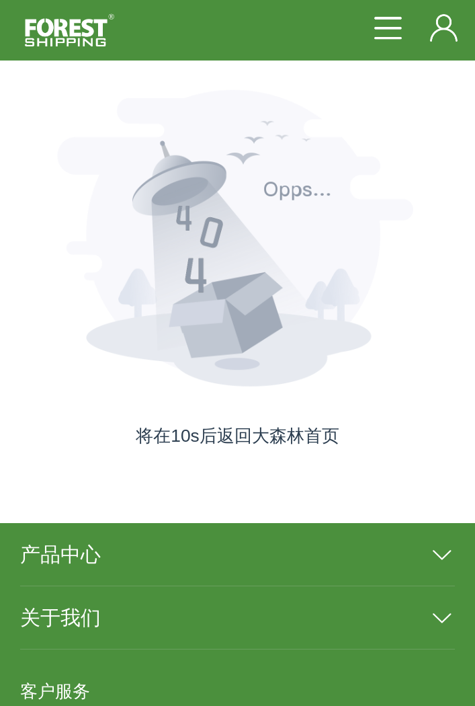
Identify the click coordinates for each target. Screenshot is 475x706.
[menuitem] (237, 554)
